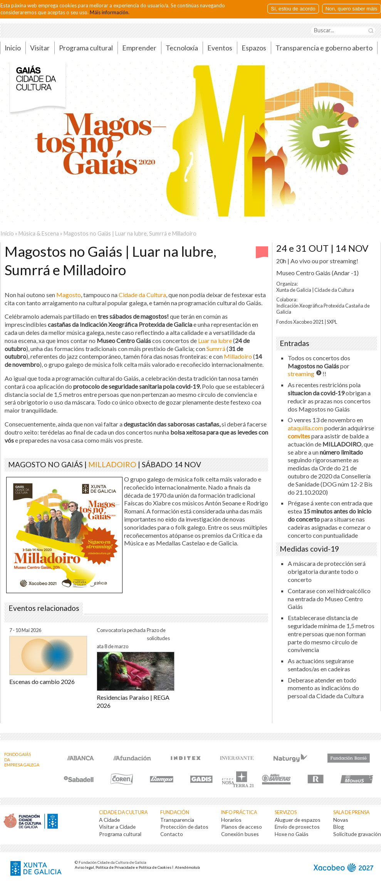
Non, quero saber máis (352, 8)
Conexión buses (240, 834)
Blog (338, 826)
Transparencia (177, 819)
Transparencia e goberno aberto (324, 48)
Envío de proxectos (297, 826)
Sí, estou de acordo (293, 8)
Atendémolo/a (187, 867)
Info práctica (239, 812)
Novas (340, 819)
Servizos (286, 812)
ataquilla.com (305, 427)
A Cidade (109, 819)
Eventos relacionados (43, 608)
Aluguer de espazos (298, 819)
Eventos (219, 48)
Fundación (174, 812)
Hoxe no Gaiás (292, 834)
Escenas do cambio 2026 (42, 681)
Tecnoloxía (182, 48)
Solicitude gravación (357, 834)
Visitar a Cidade (117, 826)
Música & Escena (38, 233)
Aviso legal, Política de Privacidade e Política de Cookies (123, 867)
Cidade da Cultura (123, 812)
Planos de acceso (241, 826)
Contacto (171, 834)
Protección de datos (184, 826)
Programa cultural (86, 48)
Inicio (7, 233)
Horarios (231, 819)
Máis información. (109, 12)
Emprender (139, 48)
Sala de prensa (351, 812)
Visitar (40, 48)
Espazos (254, 48)
